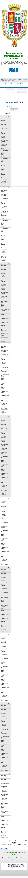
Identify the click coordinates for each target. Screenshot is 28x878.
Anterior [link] (10, 844)
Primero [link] (4, 844)
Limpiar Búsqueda (22, 89)
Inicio (2, 79)
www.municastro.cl (13, 860)
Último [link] (24, 844)
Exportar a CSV (10, 89)
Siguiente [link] (19, 844)
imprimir (14, 92)
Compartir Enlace (22, 92)
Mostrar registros (14, 106)
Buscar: (7, 113)
